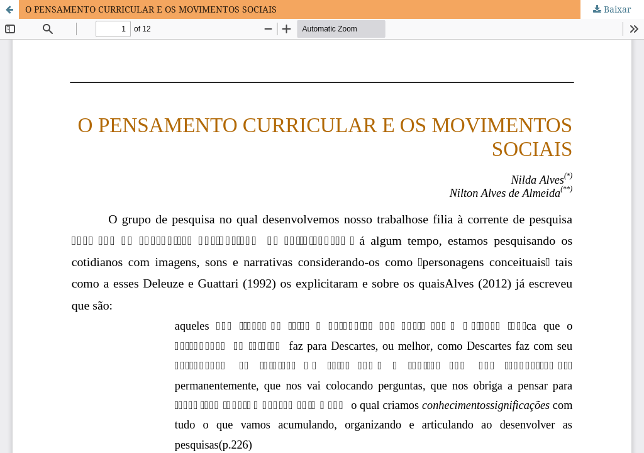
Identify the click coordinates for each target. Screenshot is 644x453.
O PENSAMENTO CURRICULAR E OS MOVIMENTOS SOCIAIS (151, 9)
